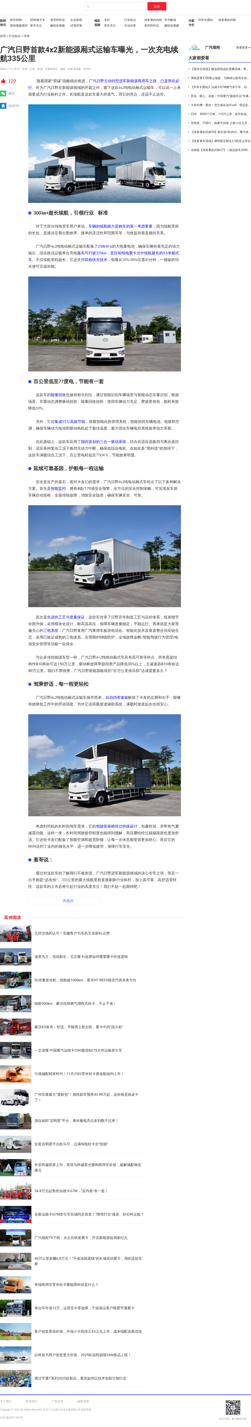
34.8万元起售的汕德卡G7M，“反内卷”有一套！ (71, 1191)
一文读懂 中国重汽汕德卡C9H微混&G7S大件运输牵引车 (78, 1050)
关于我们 (6, 1401)
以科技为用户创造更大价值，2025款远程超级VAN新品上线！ (83, 1355)
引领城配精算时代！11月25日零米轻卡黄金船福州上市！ (79, 1074)
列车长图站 (205, 20)
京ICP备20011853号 (11, 1417)
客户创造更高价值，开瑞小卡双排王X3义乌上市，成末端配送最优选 (88, 1331)
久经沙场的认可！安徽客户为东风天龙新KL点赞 (72, 933)
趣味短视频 (57, 25)
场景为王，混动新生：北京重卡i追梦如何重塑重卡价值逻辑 (81, 957)
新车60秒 (16, 20)
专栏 (107, 20)
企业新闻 (76, 20)
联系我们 (31, 1401)
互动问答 (130, 25)
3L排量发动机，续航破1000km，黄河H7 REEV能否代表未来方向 (85, 980)
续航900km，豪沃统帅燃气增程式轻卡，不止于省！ (76, 1003)
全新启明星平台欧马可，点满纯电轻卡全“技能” (71, 1144)
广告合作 (57, 1401)
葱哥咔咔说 (57, 20)
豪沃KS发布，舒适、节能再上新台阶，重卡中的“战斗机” (79, 1027)
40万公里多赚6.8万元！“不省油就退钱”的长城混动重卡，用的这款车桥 (88, 1261)
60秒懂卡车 (37, 20)
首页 (3, 36)
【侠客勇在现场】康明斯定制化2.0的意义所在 (220, 141)
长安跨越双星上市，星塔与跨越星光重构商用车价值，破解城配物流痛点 (88, 1167)
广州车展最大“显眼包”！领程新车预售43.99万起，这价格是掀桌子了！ (86, 1097)
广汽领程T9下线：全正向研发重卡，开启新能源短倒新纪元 (81, 1238)
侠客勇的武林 (152, 20)
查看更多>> (243, 47)
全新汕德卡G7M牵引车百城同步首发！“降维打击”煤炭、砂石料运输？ (89, 1214)
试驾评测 (76, 25)
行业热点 (130, 20)
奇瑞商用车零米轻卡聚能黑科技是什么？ (67, 1284)
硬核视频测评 (18, 25)
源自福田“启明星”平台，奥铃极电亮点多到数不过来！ (77, 1121)
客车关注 (36, 25)
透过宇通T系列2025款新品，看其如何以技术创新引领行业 (80, 1378)
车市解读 (170, 20)
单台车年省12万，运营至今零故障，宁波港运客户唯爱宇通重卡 (84, 1308)
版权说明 (83, 1401)
